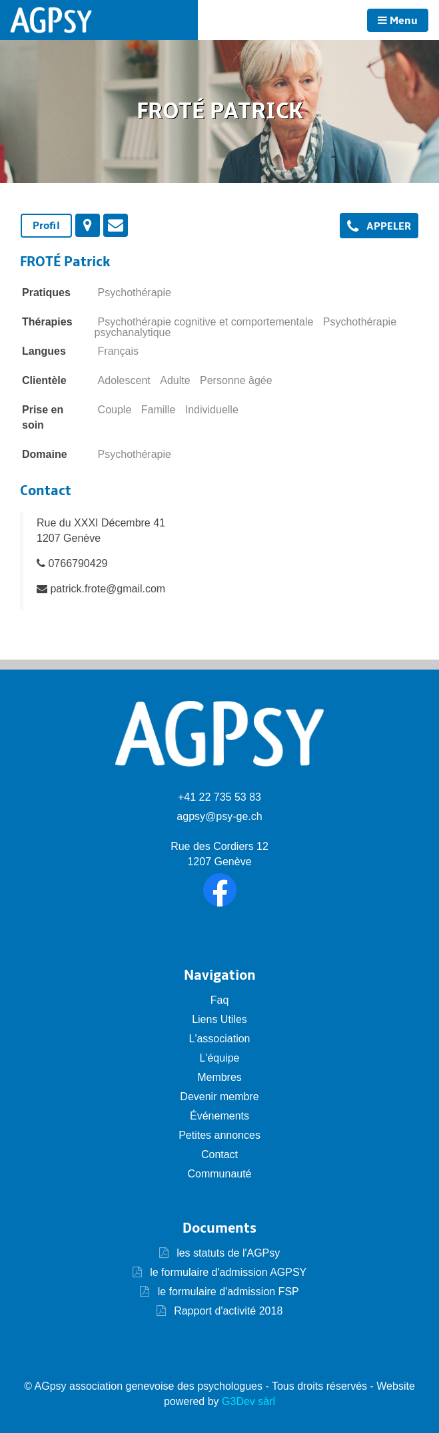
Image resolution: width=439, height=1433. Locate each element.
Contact (219, 1154)
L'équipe (220, 1058)
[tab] (46, 226)
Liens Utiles (219, 1019)
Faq (220, 1000)
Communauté (219, 1173)
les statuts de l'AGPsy (219, 1253)
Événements (219, 1116)
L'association (219, 1038)
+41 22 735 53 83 (219, 797)
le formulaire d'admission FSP (226, 1291)
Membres (219, 1077)
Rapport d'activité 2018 (227, 1311)
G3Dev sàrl (248, 1401)
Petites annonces (219, 1135)
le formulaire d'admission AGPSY (227, 1272)
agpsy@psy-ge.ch (219, 816)
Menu (398, 20)
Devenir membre (219, 1096)
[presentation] (87, 225)
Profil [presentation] (46, 225)
